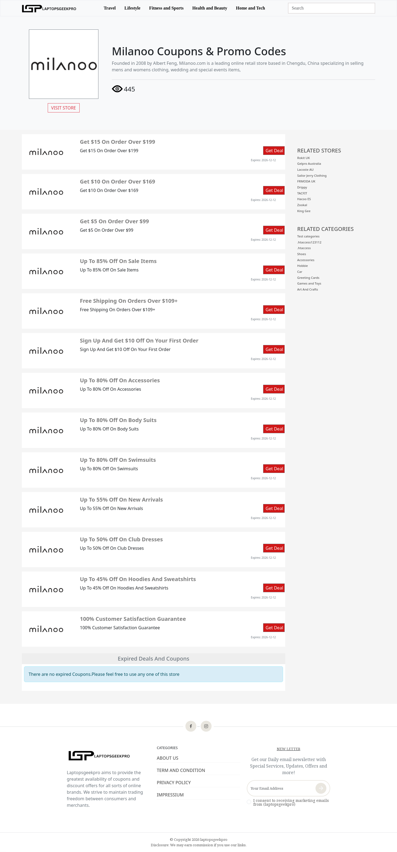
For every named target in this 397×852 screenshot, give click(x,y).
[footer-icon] (190, 726)
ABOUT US (167, 758)
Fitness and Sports (166, 8)
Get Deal (274, 151)
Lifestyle (132, 8)
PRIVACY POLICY (174, 783)
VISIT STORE (63, 108)
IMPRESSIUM (170, 795)
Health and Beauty (209, 8)
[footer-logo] (108, 756)
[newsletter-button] (321, 788)
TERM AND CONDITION (181, 770)
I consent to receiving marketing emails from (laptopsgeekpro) (291, 802)
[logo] (49, 8)
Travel (110, 8)
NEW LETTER (288, 748)
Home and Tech (250, 8)
